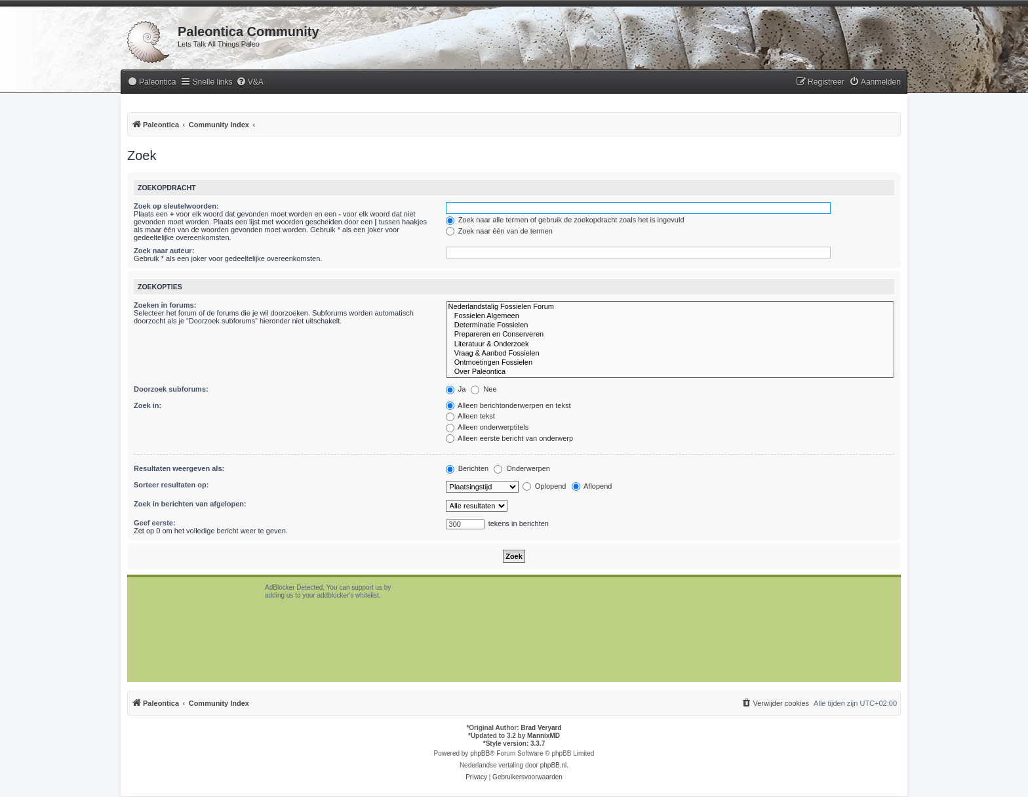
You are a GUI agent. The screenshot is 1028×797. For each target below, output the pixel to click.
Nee (483, 389)
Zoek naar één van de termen (499, 231)
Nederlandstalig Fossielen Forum (670, 307)
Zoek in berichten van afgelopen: (190, 504)
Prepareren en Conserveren (670, 334)
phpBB (480, 753)
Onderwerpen (522, 468)
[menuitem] (151, 82)
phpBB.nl (553, 765)
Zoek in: (147, 405)
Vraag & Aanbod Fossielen (670, 353)
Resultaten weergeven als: (179, 468)
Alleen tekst (470, 416)
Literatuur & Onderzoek (670, 344)
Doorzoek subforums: (171, 389)
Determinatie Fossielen (670, 325)
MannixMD (543, 735)
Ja (456, 389)
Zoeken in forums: (165, 305)
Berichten (467, 468)
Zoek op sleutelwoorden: (176, 206)
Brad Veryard (541, 727)
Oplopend (544, 486)
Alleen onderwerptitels (487, 427)
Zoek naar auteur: (164, 251)
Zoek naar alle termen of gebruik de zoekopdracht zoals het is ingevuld (565, 220)
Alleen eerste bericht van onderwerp (510, 438)
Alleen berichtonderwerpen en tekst (508, 405)
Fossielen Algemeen (670, 316)
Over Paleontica (670, 372)
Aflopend (592, 486)
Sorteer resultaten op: (171, 485)
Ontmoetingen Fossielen (670, 362)
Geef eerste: (155, 523)
